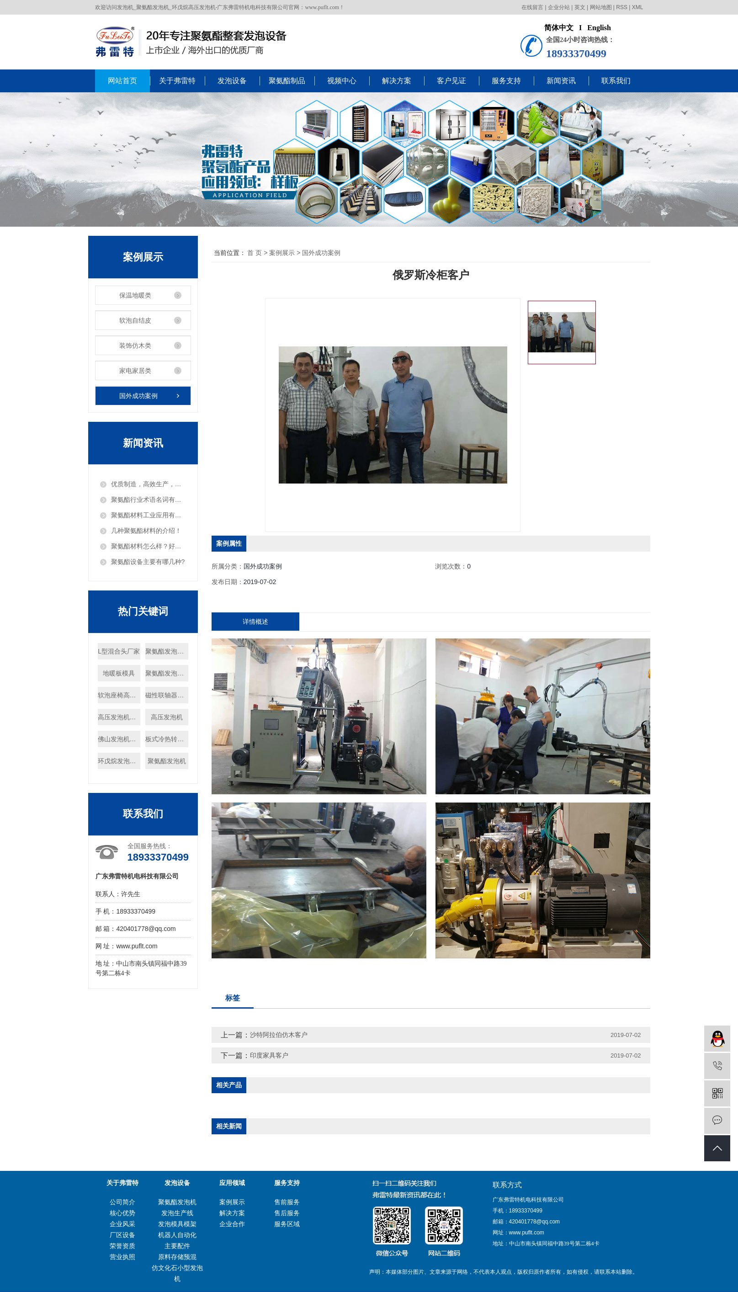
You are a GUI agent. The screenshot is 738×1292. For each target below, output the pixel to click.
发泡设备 (232, 81)
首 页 (254, 252)
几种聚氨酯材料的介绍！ (146, 530)
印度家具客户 (269, 1055)
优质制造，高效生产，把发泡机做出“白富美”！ (148, 484)
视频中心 (341, 81)
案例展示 (282, 252)
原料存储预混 (177, 1256)
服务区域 (287, 1224)
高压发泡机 (167, 717)
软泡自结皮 (135, 320)
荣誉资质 (122, 1245)
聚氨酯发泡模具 (166, 651)
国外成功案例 (138, 395)
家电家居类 (135, 370)
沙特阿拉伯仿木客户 (279, 1034)
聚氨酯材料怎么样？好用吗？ (148, 546)
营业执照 (122, 1256)
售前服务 (287, 1202)
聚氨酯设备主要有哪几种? (148, 561)
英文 (579, 7)
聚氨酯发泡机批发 (166, 673)
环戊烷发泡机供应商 (119, 761)
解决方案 (396, 81)
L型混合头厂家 (119, 651)
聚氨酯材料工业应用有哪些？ (148, 515)
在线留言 (532, 7)
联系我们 (616, 81)
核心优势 (122, 1213)
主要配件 (177, 1245)
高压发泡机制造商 (119, 717)
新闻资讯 (561, 81)
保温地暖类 (135, 295)
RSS (621, 7)
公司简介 (122, 1202)
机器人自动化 (177, 1235)
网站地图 (601, 7)
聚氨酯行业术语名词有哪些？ (148, 499)
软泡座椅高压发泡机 (119, 695)
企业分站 (559, 7)
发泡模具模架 (177, 1224)
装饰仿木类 (135, 345)
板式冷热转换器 (166, 739)
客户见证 (451, 81)
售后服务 (287, 1213)
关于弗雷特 (177, 81)
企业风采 (122, 1224)
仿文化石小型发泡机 (177, 1273)
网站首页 (122, 81)
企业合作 (232, 1224)
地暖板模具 (119, 673)
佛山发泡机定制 (119, 739)
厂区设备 (122, 1235)
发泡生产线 (177, 1213)
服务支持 (506, 81)
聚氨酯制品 (287, 81)
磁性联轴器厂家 (166, 695)
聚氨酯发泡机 (167, 761)
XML (637, 7)
